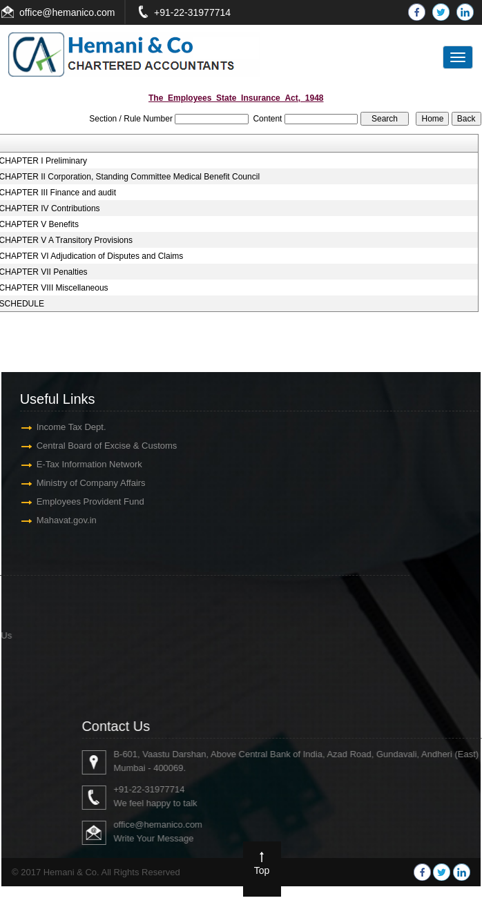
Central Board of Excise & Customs (97, 445)
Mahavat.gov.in (57, 520)
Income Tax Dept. (62, 427)
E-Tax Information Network (80, 464)
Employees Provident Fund (81, 501)
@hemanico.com (78, 12)
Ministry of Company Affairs (81, 483)
